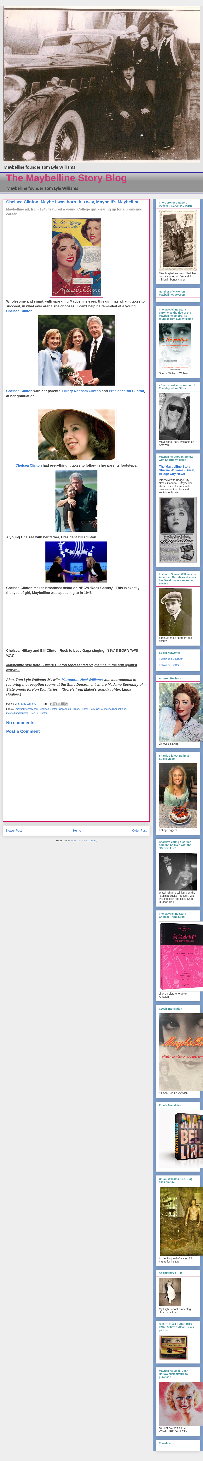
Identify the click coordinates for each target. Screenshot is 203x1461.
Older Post (139, 830)
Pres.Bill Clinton (39, 713)
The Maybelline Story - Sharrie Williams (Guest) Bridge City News (177, 470)
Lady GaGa (96, 708)
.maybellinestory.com (26, 708)
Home (77, 830)
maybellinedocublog (17, 713)
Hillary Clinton (80, 708)
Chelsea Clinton (19, 311)
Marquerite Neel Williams (82, 680)
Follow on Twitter (169, 665)
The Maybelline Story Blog (66, 178)
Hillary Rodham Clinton (81, 391)
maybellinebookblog (115, 708)
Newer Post (14, 830)
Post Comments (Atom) (84, 840)
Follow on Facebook (171, 658)
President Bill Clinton (126, 391)
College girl (65, 708)
